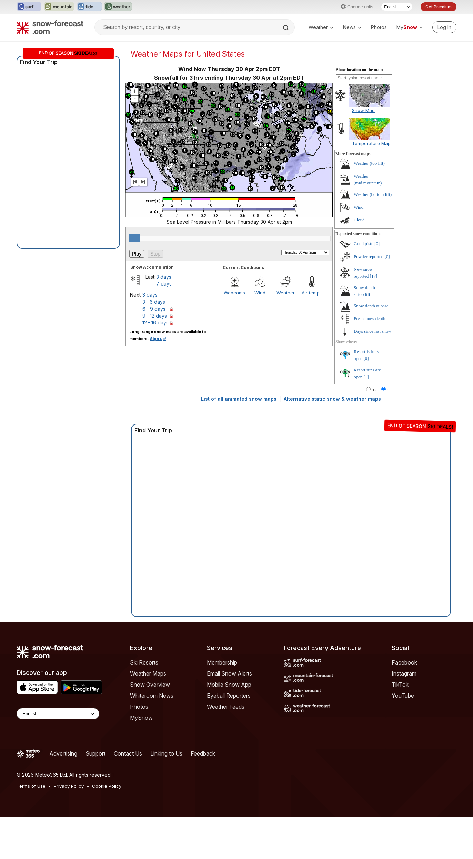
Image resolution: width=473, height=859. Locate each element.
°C (374, 390)
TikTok (400, 684)
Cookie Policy (106, 786)
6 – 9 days (153, 309)
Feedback (203, 753)
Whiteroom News (151, 695)
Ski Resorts (144, 662)
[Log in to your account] (444, 27)
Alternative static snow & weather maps (332, 399)
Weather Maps (148, 673)
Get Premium (438, 6)
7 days (164, 284)
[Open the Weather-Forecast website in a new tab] (118, 6)
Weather (321, 27)
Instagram (404, 673)
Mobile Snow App (229, 684)
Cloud (359, 219)
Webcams (234, 293)
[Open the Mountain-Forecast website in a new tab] (59, 6)
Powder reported (368, 256)
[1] (366, 376)
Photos (379, 27)
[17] (374, 276)
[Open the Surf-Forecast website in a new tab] (29, 6)
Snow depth (371, 305)
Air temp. (311, 293)
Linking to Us (166, 753)
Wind (259, 293)
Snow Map (363, 110)
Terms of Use (31, 786)
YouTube (403, 695)
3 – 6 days (153, 302)
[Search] (286, 28)
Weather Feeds (225, 706)
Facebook (404, 662)
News (352, 27)
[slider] (134, 238)
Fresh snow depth (369, 318)
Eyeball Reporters (229, 695)
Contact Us (128, 753)
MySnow (141, 717)
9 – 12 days (154, 316)
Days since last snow (372, 331)
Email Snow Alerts (229, 673)
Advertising (63, 753)
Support (95, 753)
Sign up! (158, 338)
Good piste (363, 243)
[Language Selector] (396, 7)
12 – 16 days (155, 323)
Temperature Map (371, 143)
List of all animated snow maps (238, 399)
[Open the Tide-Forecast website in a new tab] (89, 6)
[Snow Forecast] (50, 27)
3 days (163, 277)
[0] (377, 243)
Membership (222, 662)
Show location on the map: (359, 69)
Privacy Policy (69, 786)
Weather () (369, 163)
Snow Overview (150, 684)
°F (389, 390)
